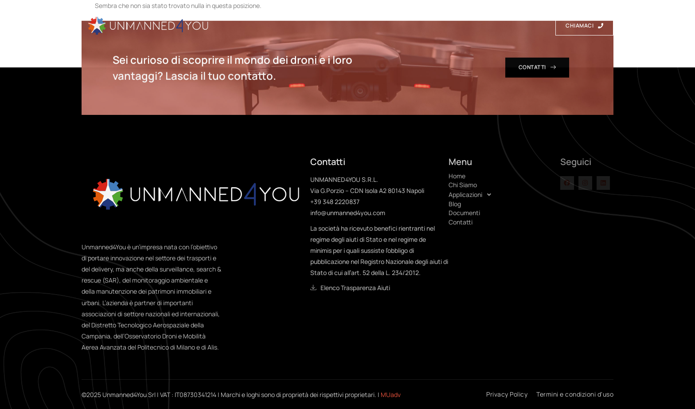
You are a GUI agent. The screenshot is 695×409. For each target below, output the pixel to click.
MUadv (391, 394)
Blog (415, 25)
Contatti (513, 25)
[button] (504, 195)
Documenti (460, 25)
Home (257, 25)
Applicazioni (362, 25)
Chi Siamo (301, 25)
